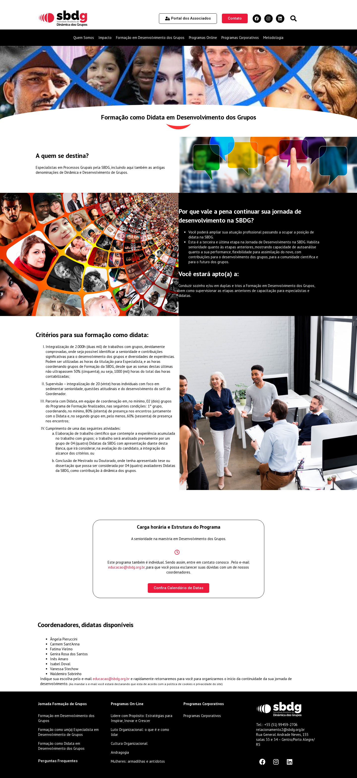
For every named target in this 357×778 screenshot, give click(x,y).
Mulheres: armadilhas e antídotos (138, 761)
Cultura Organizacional (129, 743)
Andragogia (120, 752)
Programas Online (203, 37)
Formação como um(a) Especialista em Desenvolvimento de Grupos (68, 732)
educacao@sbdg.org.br (126, 567)
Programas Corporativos (240, 37)
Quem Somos (83, 37)
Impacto (105, 37)
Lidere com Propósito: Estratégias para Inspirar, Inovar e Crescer (141, 718)
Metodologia (273, 37)
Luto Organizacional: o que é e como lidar (140, 732)
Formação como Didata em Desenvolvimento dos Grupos (61, 746)
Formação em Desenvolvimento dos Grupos (150, 37)
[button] (293, 18)
